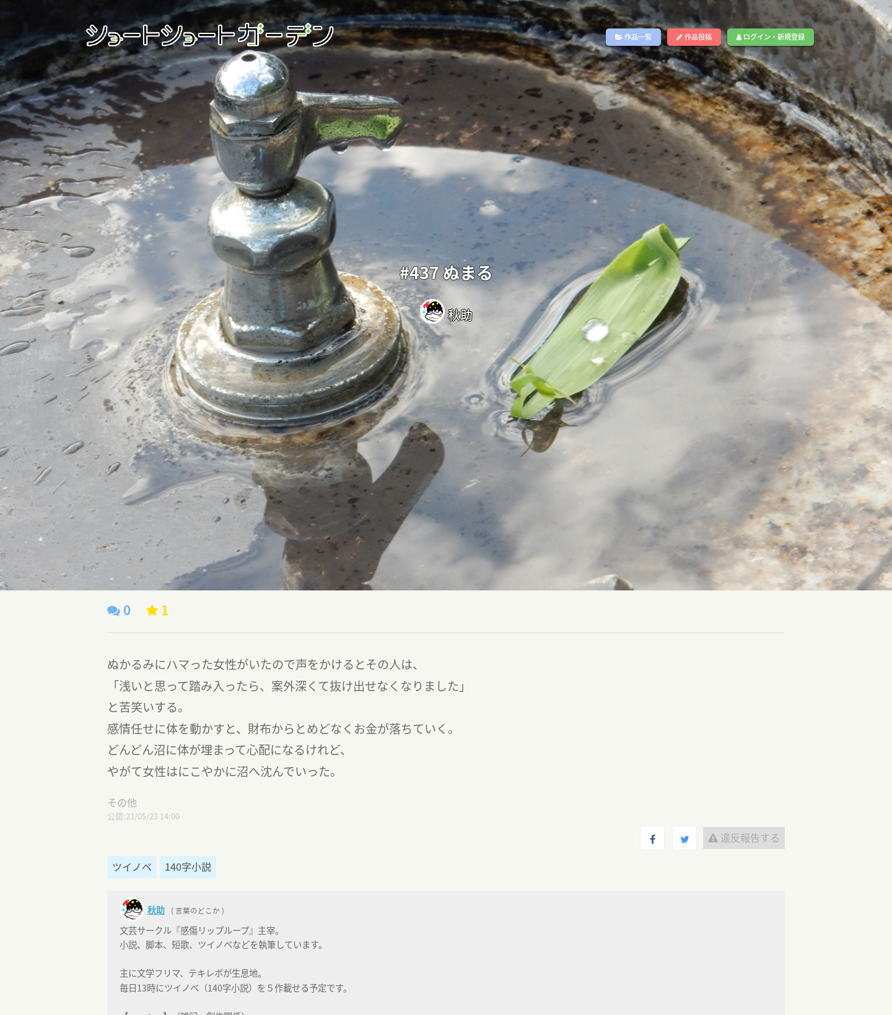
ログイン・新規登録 (771, 37)
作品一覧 (633, 37)
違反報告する (744, 837)
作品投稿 (694, 37)
